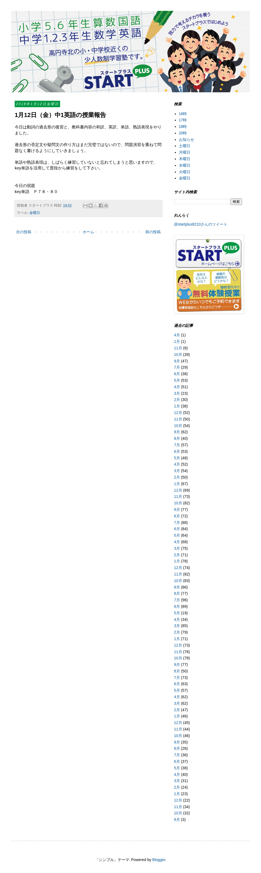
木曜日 (184, 159)
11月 (178, 348)
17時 (183, 120)
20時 (183, 133)
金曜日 (34, 213)
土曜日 (184, 146)
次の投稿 (23, 232)
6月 (177, 374)
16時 (183, 114)
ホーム (88, 232)
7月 (177, 367)
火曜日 (184, 172)
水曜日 (184, 165)
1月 (177, 341)
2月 (177, 399)
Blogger (158, 860)
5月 (177, 380)
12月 (178, 412)
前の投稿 (153, 232)
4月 (177, 335)
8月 (177, 438)
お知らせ (186, 139)
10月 (178, 354)
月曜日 (184, 152)
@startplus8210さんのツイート (200, 224)
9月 (177, 361)
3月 (177, 393)
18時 (183, 126)
